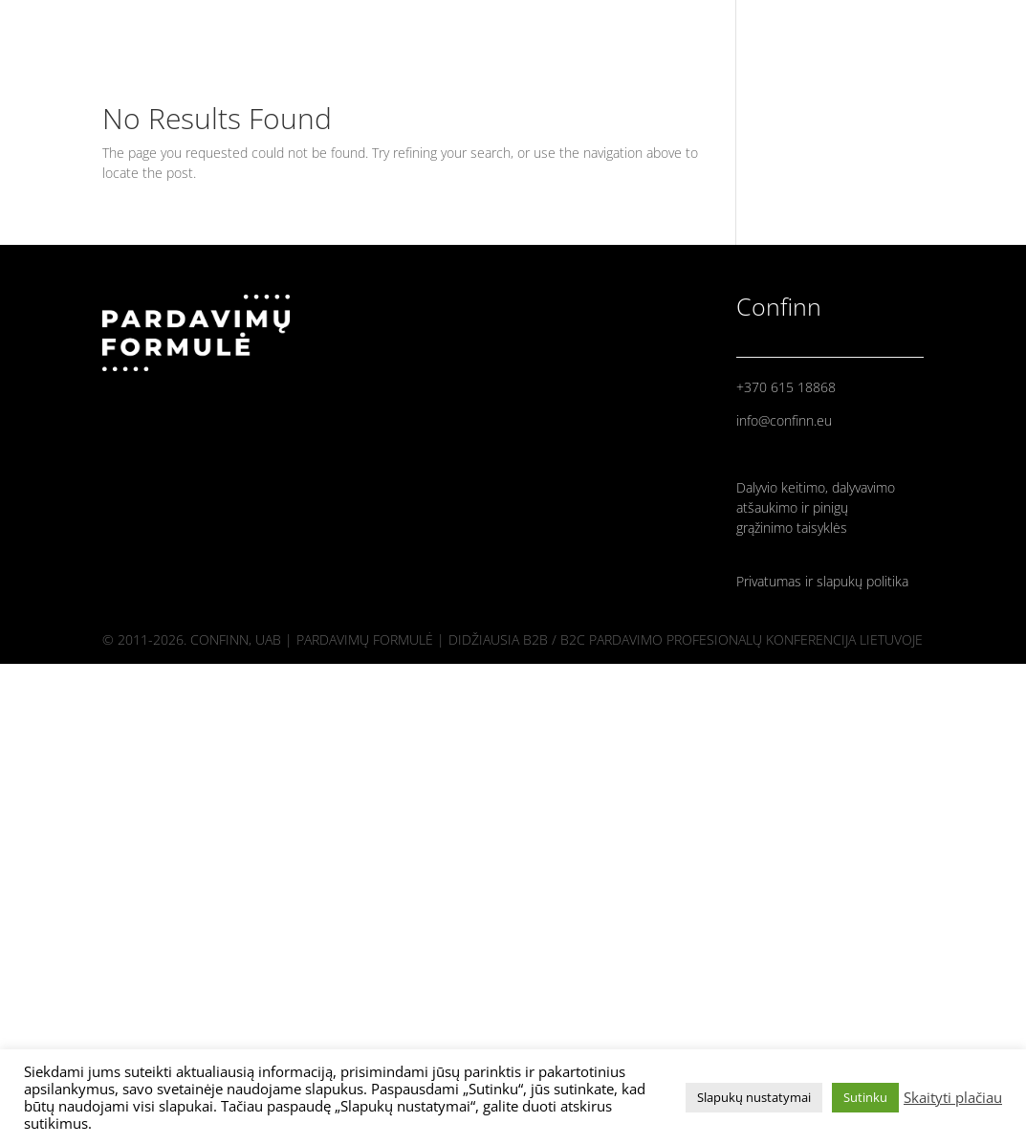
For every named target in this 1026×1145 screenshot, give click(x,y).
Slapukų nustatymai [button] (754, 1097)
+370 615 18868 (786, 387)
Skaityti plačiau (953, 1097)
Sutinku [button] (865, 1097)
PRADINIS (767, 24)
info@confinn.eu (784, 420)
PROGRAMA (959, 24)
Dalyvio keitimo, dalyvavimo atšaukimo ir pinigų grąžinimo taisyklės (815, 507)
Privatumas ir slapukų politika (822, 581)
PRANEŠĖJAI (860, 24)
